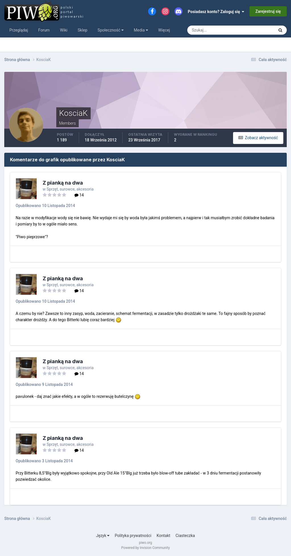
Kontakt (163, 535)
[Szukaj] (209, 30)
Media (141, 30)
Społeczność (110, 30)
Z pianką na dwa (63, 183)
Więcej (164, 30)
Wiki (63, 30)
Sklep (82, 30)
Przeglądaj (18, 30)
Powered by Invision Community (145, 548)
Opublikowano (45, 205)
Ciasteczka (185, 535)
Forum (44, 30)
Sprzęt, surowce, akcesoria (70, 189)
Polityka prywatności (133, 535)
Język (102, 535)
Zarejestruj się (268, 11)
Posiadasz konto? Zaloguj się (216, 11)
